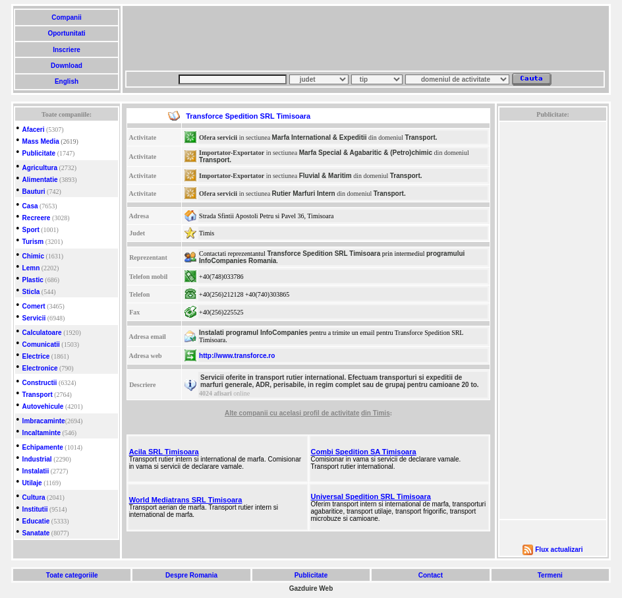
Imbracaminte (43, 421)
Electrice (36, 356)
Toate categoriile (71, 575)
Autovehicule (43, 406)
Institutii (35, 509)
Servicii (34, 318)
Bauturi (33, 191)
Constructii (39, 382)
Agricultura (39, 167)
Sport (31, 229)
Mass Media (40, 141)
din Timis (375, 413)
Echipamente (42, 447)
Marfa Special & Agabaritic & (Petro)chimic (365, 152)
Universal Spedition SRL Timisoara (371, 496)
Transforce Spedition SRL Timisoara (323, 253)
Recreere (36, 218)
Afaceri (33, 129)
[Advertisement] (365, 38)
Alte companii (247, 413)
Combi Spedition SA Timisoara (363, 452)
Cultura (33, 497)
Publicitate (39, 153)
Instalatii (35, 471)
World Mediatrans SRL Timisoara (185, 500)
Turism (33, 241)
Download (66, 65)
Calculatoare (42, 332)
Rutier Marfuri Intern (303, 193)
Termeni (550, 575)
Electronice (40, 368)
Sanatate (36, 533)
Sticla (31, 291)
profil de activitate (331, 413)
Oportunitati (67, 33)
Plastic (32, 280)
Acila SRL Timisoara (164, 452)
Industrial (37, 459)
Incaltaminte (41, 432)
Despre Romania (191, 575)
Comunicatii (41, 344)
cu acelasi (286, 413)
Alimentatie (40, 179)
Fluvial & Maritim (325, 175)
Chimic (33, 256)
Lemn (31, 268)
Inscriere (66, 49)
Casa (30, 206)
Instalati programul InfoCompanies (253, 332)
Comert (33, 306)
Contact (430, 575)
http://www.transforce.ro (237, 355)
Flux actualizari (558, 549)
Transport (37, 394)
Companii (66, 17)
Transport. (421, 137)
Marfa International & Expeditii (319, 137)
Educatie (36, 521)
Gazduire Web (311, 588)
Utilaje (32, 483)
